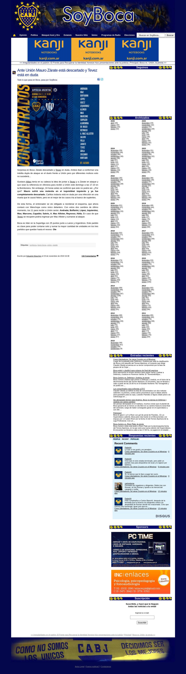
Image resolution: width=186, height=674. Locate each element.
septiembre (146, 129)
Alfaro (28, 181)
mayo (144, 137)
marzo (113, 125)
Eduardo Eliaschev (33, 256)
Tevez (58, 170)
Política (34, 35)
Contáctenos (106, 666)
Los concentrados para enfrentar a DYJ (129, 389)
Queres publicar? (92, 666)
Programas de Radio (111, 35)
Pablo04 (128, 448)
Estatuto (68, 35)
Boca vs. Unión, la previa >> (153, 62)
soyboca (33, 245)
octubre (145, 127)
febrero (114, 127)
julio (143, 133)
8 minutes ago (163, 467)
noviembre (146, 125)
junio (144, 135)
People (116, 439)
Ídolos (94, 35)
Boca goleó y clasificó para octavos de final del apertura (135, 370)
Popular (135, 439)
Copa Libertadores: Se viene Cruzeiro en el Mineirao (134, 359)
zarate (55, 245)
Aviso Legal (79, 666)
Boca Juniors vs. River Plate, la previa (128, 424)
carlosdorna (129, 483)
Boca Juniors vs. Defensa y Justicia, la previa (131, 378)
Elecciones (129, 35)
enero (113, 129)
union (49, 245)
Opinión (23, 35)
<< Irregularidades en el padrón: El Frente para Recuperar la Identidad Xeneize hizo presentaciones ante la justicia (74, 62)
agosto (144, 131)
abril (112, 123)
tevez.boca (42, 245)
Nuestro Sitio (82, 35)
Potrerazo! (117, 413)
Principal (134, 62)
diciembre (146, 123)
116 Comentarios (89, 256)
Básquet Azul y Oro (51, 35)
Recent (125, 439)
